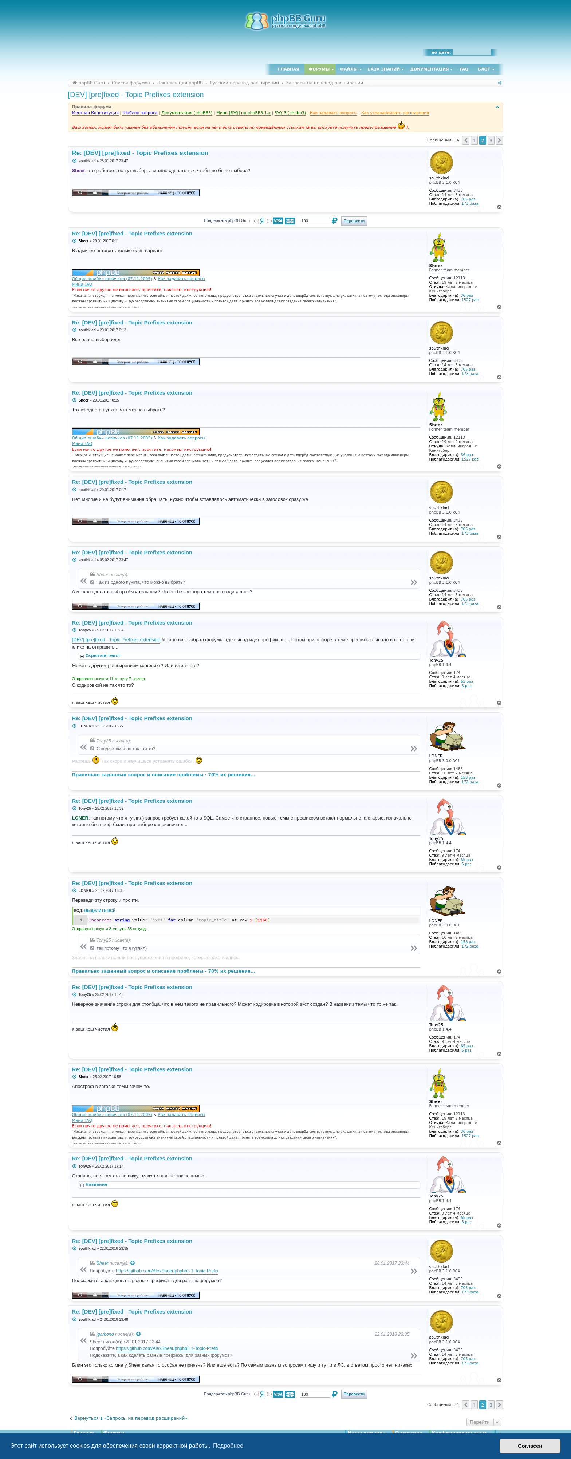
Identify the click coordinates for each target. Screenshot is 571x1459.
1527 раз (470, 300)
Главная (288, 69)
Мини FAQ (82, 284)
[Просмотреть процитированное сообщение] (133, 1263)
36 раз (467, 296)
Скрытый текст (103, 655)
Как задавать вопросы (181, 278)
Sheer (103, 1263)
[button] (465, 140)
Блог (484, 69)
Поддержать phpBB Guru (227, 220)
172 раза (470, 782)
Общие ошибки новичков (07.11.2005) (112, 278)
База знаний (384, 69)
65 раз (467, 681)
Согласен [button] (530, 1446)
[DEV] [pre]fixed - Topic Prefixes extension (136, 95)
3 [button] (491, 140)
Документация (429, 69)
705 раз (468, 199)
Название (97, 1184)
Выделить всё (99, 911)
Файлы (349, 69)
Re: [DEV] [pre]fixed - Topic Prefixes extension (140, 153)
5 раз (467, 686)
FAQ (464, 69)
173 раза (470, 204)
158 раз (468, 778)
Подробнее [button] (228, 1446)
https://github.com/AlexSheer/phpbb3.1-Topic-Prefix (167, 1270)
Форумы (319, 69)
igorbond (105, 1334)
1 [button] (474, 140)
